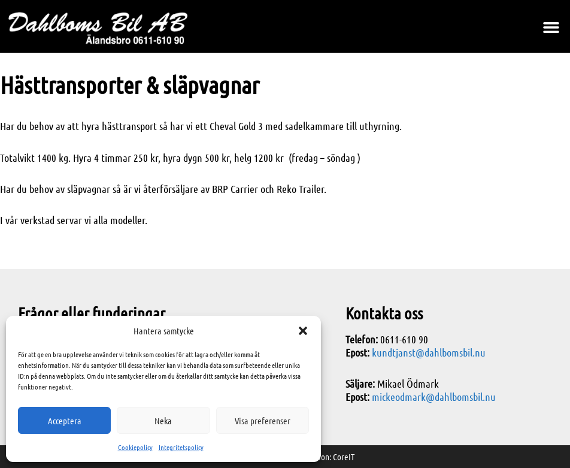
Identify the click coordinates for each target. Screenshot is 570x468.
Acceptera (64, 420)
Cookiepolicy (135, 447)
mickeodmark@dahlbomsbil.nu (434, 396)
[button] (303, 331)
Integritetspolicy (181, 447)
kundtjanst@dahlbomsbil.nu (429, 352)
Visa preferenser (262, 420)
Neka (163, 420)
